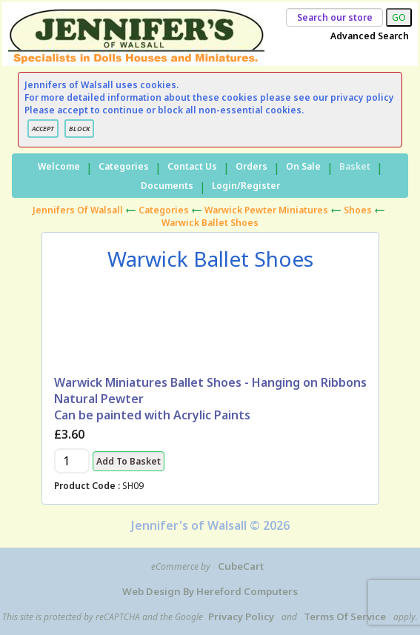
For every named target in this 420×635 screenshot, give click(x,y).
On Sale (303, 166)
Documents (167, 185)
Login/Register (246, 185)
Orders (251, 166)
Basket (354, 166)
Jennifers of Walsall (78, 210)
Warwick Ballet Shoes (210, 222)
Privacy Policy (241, 616)
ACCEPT (43, 128)
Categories (124, 166)
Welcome (59, 166)
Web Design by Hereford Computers (210, 591)
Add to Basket (128, 461)
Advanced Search (369, 36)
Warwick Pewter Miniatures (266, 210)
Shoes (358, 210)
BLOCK (79, 128)
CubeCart (241, 566)
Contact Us (192, 166)
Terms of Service (345, 616)
